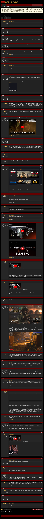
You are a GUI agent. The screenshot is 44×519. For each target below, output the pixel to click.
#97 (41, 165)
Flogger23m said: (11, 460)
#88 (41, 74)
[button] (10, 5)
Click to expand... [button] (25, 268)
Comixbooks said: (11, 195)
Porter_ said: (11, 65)
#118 (41, 488)
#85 (41, 49)
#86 (41, 57)
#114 (41, 458)
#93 (41, 138)
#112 (41, 422)
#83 (41, 35)
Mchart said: (11, 362)
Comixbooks (3, 16)
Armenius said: (11, 30)
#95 (41, 152)
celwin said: (10, 467)
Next (10, 17)
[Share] (40, 19)
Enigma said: (11, 503)
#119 (41, 495)
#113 (41, 432)
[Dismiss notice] (42, 8)
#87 (41, 63)
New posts (3, 6)
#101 (41, 222)
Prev (2, 17)
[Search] (40, 5)
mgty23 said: (11, 21)
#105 (41, 304)
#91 (41, 109)
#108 (41, 368)
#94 (41, 144)
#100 (41, 213)
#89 (41, 95)
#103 (41, 280)
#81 (41, 19)
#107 (41, 360)
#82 (41, 28)
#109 (41, 378)
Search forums (7, 6)
